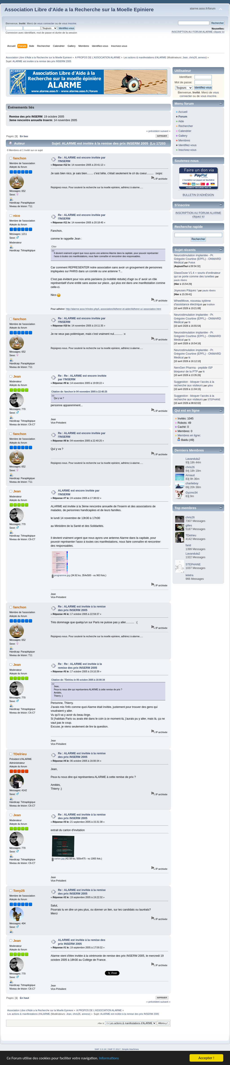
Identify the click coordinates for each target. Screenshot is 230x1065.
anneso (202, 57)
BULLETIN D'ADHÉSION (198, 195)
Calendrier (184, 131)
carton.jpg (58, 858)
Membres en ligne (189, 435)
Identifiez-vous (187, 145)
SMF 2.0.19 (100, 1049)
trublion (211, 304)
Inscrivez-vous (187, 150)
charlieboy (192, 483)
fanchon (19, 158)
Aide (181, 121)
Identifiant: (185, 77)
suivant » (165, 131)
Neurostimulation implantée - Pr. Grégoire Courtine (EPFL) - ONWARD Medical (197, 259)
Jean (185, 57)
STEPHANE (214, 399)
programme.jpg (61, 575)
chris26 (193, 57)
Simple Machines (130, 1049)
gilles (210, 385)
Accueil (182, 111)
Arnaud (190, 475)
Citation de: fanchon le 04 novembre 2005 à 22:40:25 (79, 391)
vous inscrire (69, 23)
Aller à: (101, 1023)
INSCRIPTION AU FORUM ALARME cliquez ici (198, 31)
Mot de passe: (183, 82)
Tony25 (19, 891)
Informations (109, 1058)
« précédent (152, 131)
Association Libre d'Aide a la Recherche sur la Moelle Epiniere (79, 9)
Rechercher (185, 126)
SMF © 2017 (114, 1049)
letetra (189, 575)
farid (188, 545)
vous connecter (45, 23)
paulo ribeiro (180, 280)
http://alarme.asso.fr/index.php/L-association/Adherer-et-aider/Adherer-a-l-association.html (113, 309)
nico (16, 216)
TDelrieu (20, 754)
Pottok (191, 262)
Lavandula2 (193, 458)
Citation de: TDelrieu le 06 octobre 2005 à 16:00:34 (78, 680)
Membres (184, 140)
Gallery (182, 135)
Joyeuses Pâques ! (185, 290)
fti (189, 322)
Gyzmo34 (191, 492)
